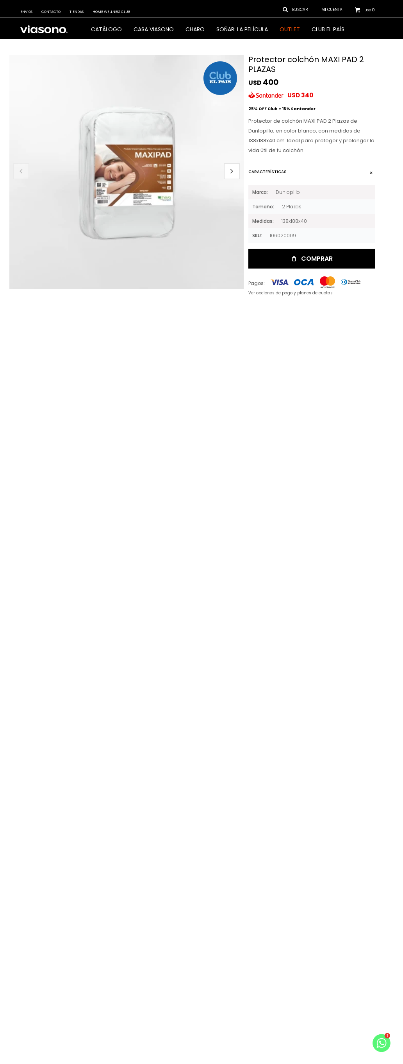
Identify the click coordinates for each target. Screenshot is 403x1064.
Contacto (51, 11)
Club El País (328, 29)
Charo (195, 29)
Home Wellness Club (111, 11)
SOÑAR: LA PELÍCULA (242, 29)
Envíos (26, 11)
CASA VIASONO (154, 29)
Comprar (317, 258)
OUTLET (290, 29)
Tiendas (77, 11)
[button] (232, 171)
